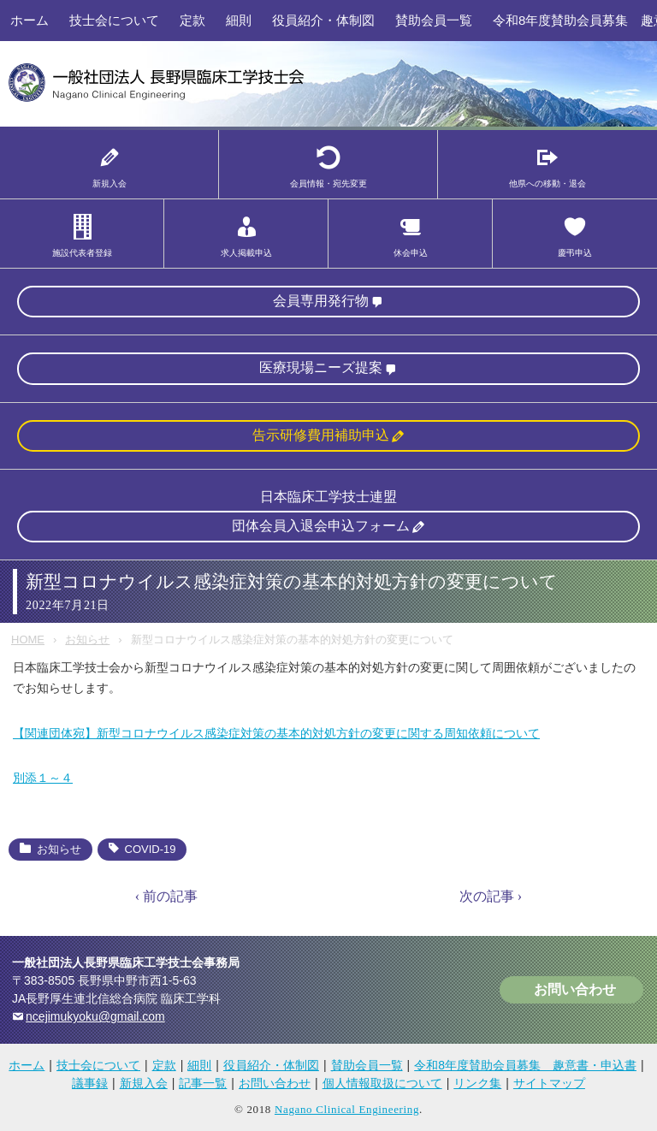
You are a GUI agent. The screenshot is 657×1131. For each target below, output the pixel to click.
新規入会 (144, 1083)
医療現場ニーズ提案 (320, 367)
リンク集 (477, 1083)
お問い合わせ (575, 989)
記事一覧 (203, 1083)
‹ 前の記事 (166, 896)
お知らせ (87, 639)
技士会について (114, 20)
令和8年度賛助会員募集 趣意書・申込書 (525, 1065)
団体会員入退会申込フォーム (321, 525)
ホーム (29, 20)
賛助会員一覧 (433, 20)
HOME (27, 639)
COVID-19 (150, 849)
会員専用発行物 (321, 300)
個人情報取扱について (382, 1083)
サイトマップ (549, 1083)
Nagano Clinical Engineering (347, 1109)
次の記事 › (490, 896)
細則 (239, 20)
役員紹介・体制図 (323, 20)
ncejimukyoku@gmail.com (95, 1016)
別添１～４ (43, 778)
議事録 (90, 1083)
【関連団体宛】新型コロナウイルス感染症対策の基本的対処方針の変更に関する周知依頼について (276, 733)
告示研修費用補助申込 (320, 435)
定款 (192, 20)
